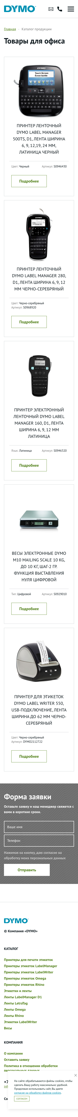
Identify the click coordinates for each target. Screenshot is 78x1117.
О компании (13, 1053)
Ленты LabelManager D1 (23, 997)
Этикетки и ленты (18, 990)
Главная (10, 29)
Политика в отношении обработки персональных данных (31, 1068)
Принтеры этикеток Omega (25, 978)
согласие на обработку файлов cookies (37, 1093)
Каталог (11, 948)
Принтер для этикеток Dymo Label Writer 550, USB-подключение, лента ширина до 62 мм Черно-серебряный (39, 710)
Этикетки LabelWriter (20, 1022)
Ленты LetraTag (16, 1003)
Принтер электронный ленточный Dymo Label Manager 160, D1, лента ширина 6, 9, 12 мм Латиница (39, 423)
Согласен (21, 1098)
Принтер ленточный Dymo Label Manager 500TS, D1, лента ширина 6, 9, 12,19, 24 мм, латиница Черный (39, 139)
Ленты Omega (15, 1009)
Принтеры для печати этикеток (28, 959)
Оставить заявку (16, 1059)
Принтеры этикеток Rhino (24, 984)
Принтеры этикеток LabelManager (30, 966)
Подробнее (29, 181)
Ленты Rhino (14, 1015)
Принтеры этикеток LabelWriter (28, 972)
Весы (8, 1028)
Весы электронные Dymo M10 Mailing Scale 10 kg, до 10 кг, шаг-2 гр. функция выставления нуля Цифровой (39, 566)
